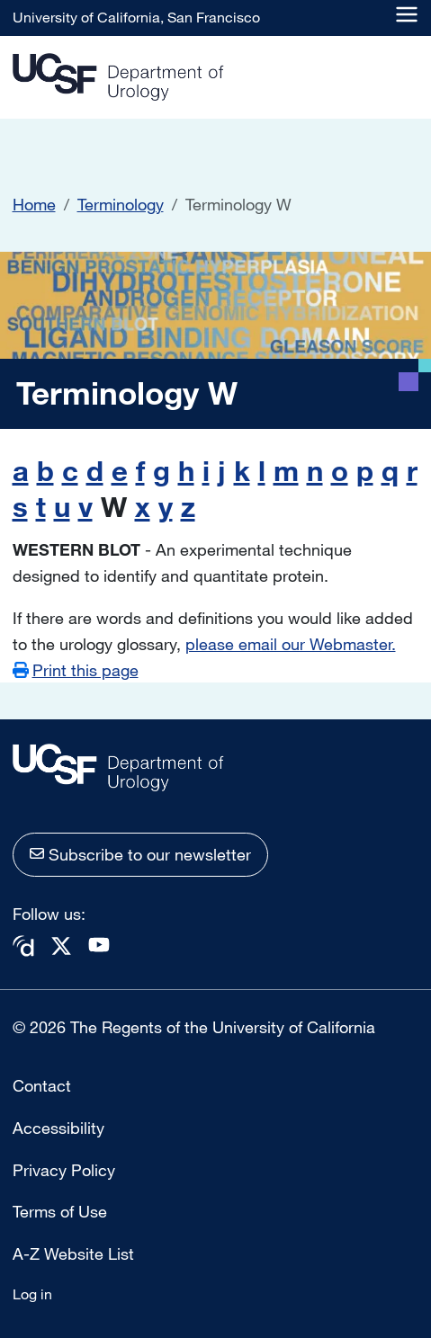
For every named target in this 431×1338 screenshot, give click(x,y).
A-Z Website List (73, 1253)
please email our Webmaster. (290, 644)
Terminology (120, 204)
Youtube (99, 944)
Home (34, 204)
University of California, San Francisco (136, 17)
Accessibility (58, 1127)
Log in (32, 1294)
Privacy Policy (64, 1170)
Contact (42, 1085)
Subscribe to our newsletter (150, 854)
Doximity (23, 946)
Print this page (85, 670)
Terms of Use (60, 1211)
